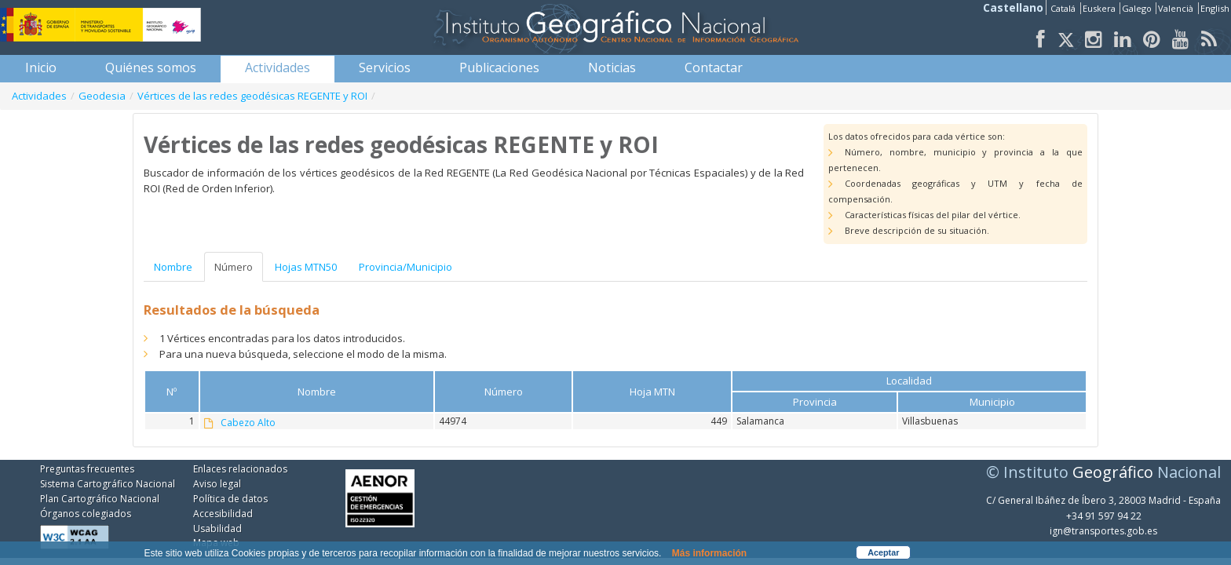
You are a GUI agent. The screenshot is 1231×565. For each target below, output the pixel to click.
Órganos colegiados (85, 513)
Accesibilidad (223, 513)
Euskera (1100, 8)
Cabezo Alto (248, 423)
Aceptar (883, 552)
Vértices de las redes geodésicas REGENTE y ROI (252, 96)
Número (233, 267)
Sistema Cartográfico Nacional (107, 483)
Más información (709, 553)
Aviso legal (217, 483)
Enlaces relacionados (240, 469)
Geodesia (102, 96)
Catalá (1064, 8)
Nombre (173, 267)
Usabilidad (217, 528)
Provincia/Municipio (405, 267)
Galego (1138, 8)
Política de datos (230, 498)
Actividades (39, 96)
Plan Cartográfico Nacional (99, 498)
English (1214, 8)
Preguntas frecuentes (87, 469)
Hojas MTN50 (306, 267)
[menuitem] (41, 67)
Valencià (1177, 8)
